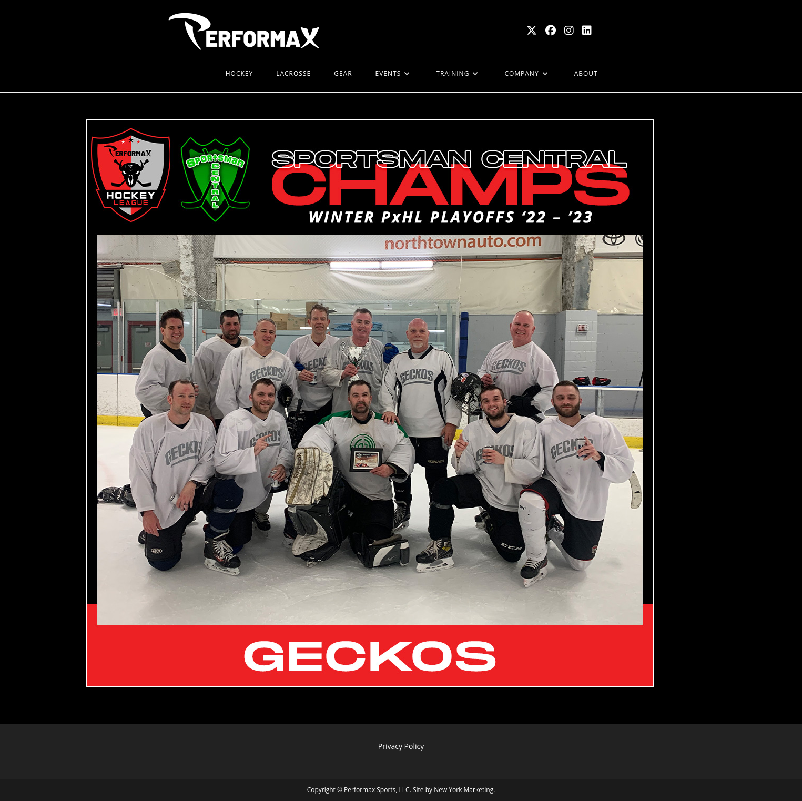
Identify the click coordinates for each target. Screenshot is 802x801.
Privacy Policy (401, 746)
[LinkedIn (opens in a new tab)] (587, 30)
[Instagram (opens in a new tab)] (569, 30)
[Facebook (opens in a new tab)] (550, 30)
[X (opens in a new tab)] (531, 30)
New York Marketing (463, 789)
